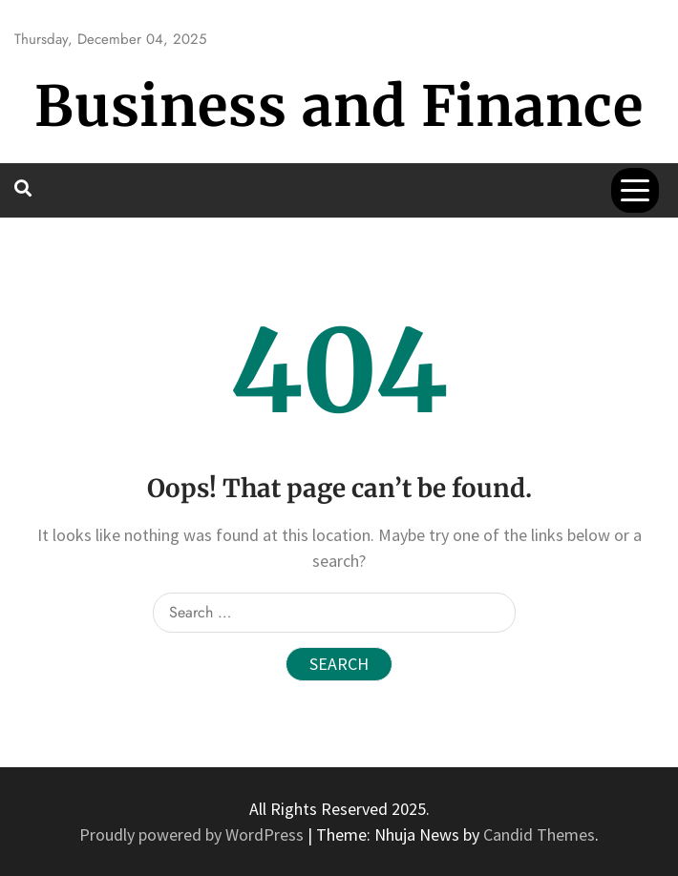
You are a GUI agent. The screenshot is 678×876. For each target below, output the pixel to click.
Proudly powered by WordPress (193, 834)
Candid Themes (539, 834)
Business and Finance (339, 106)
